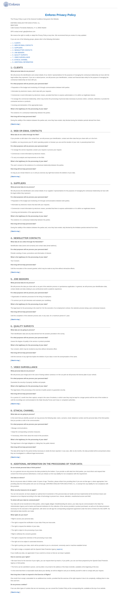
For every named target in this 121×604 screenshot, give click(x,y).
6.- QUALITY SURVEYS (20, 55)
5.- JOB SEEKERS (18, 52)
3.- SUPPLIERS (17, 48)
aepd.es (59, 549)
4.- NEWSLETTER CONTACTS (22, 50)
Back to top (15, 124)
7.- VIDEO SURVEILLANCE (21, 57)
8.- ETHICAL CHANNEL (20, 60)
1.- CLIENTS (16, 43)
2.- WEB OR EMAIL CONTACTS (22, 45)
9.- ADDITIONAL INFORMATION (22, 62)
